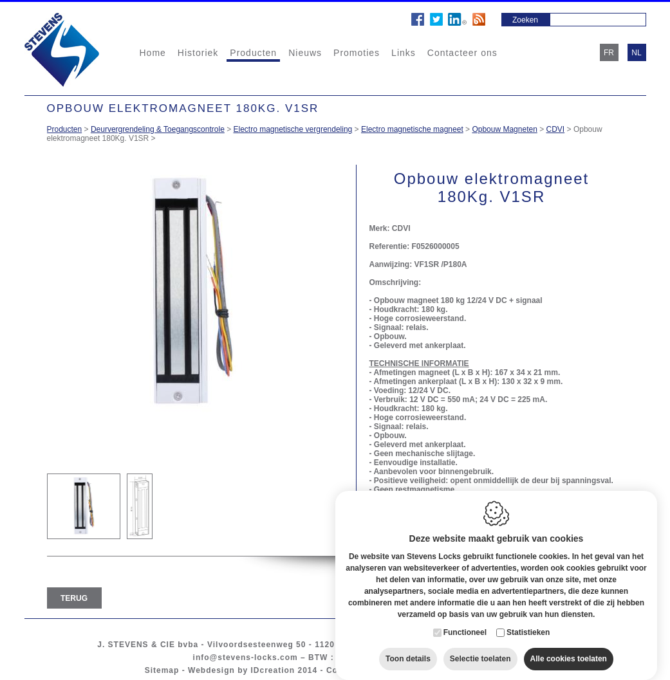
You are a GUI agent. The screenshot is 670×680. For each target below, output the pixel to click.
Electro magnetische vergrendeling (293, 129)
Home (153, 53)
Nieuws (305, 53)
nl (636, 52)
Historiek (198, 53)
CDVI (555, 129)
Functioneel (465, 621)
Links (403, 53)
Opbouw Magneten (504, 129)
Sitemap (162, 670)
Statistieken (528, 621)
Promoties (356, 53)
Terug (74, 598)
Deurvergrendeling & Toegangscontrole (158, 129)
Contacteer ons (462, 53)
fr (609, 52)
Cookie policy (355, 670)
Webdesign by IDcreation (241, 670)
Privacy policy (424, 670)
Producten (253, 53)
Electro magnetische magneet (412, 129)
